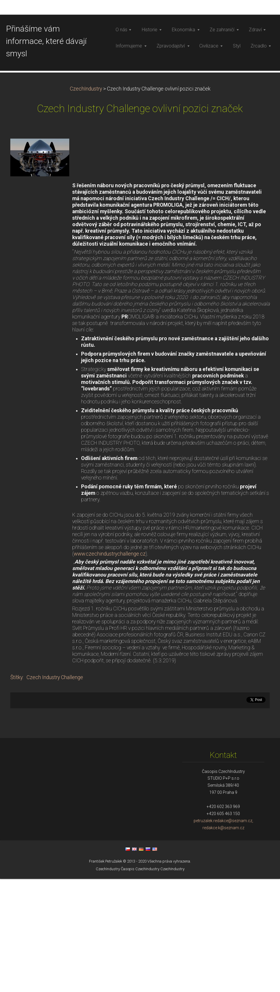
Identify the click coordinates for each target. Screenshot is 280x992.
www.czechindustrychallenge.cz (110, 667)
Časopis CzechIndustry (140, 982)
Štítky (16, 791)
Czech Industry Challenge (55, 791)
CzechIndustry (86, 202)
